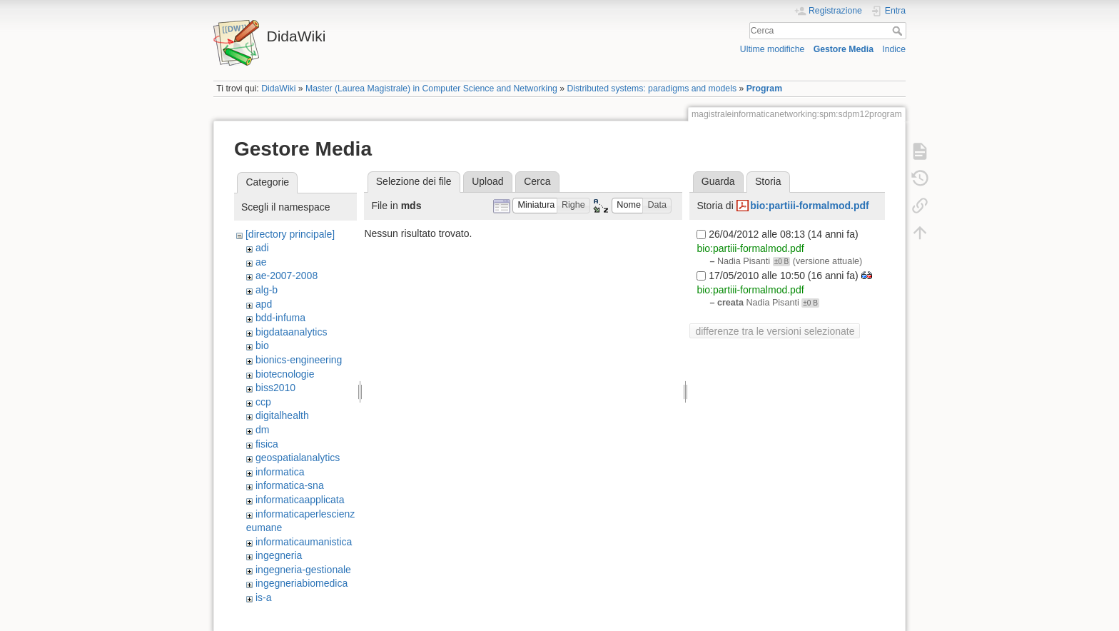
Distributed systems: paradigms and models (651, 89)
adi (262, 247)
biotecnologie (285, 374)
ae (261, 262)
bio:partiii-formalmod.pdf (809, 205)
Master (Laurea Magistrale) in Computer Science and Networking (431, 89)
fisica (266, 444)
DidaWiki (278, 89)
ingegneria (278, 555)
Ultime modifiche (772, 49)
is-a (263, 597)
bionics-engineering (298, 359)
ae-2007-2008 (286, 275)
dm (262, 429)
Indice (894, 49)
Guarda (718, 181)
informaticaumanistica (303, 541)
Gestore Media (844, 49)
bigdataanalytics (291, 332)
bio (262, 345)
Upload (487, 181)
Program (764, 89)
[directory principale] (290, 234)
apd (263, 304)
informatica (279, 472)
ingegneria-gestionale (303, 569)
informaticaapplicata (300, 499)
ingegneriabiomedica (301, 583)
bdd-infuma (280, 317)
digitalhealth (282, 415)
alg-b (266, 290)
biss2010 (275, 387)
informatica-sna (289, 485)
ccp (263, 402)
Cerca (899, 31)
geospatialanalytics (297, 457)
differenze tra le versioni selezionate (774, 331)
